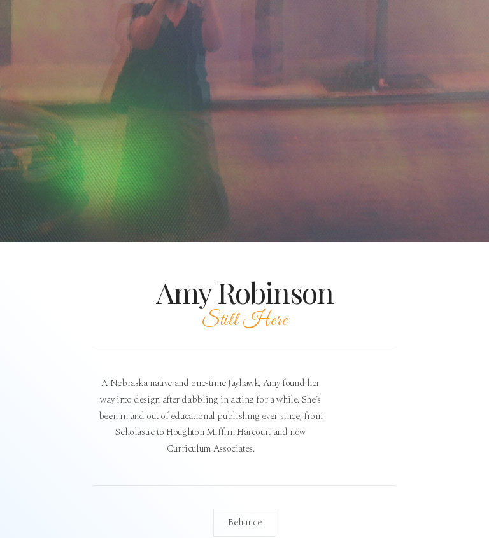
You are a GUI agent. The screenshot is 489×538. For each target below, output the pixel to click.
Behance (245, 522)
